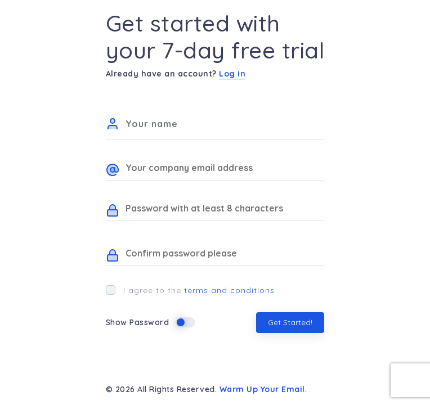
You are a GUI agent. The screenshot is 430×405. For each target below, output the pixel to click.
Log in (232, 74)
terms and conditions (229, 290)
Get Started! (290, 322)
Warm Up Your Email (262, 389)
